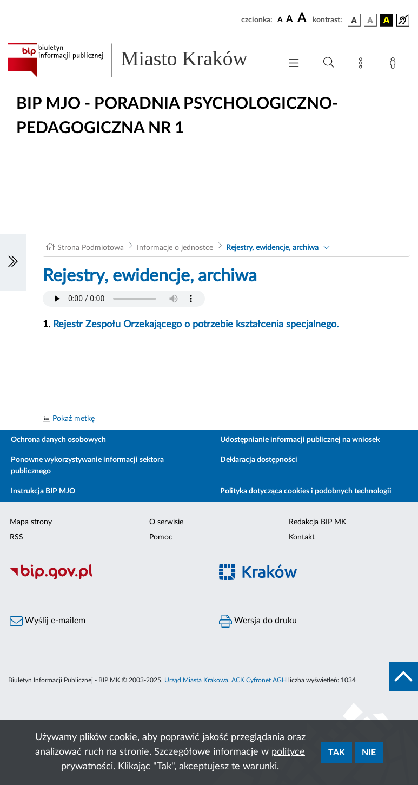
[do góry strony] (403, 676)
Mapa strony (31, 522)
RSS (16, 537)
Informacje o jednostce (175, 248)
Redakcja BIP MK (317, 522)
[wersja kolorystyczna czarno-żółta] (387, 20)
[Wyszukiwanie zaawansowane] (328, 62)
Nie (369, 752)
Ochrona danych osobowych (58, 440)
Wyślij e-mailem (47, 621)
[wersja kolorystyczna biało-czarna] (370, 20)
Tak (336, 752)
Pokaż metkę (73, 419)
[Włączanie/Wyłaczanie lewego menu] (13, 262)
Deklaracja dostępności (258, 460)
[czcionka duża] (303, 18)
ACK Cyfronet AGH (259, 680)
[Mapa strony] (363, 65)
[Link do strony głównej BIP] (138, 60)
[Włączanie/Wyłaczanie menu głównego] (294, 64)
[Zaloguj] (395, 65)
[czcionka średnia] (289, 19)
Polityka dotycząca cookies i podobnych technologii (306, 491)
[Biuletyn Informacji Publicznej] (104, 578)
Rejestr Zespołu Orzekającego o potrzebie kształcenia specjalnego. (196, 324)
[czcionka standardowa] (280, 19)
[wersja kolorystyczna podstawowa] (354, 20)
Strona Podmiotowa (90, 248)
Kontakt (302, 537)
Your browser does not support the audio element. (124, 299)
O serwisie (166, 522)
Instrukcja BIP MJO (43, 491)
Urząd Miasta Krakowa (196, 680)
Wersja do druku (258, 621)
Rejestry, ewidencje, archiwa (272, 248)
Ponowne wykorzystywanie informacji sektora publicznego (87, 465)
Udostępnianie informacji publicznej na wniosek (300, 440)
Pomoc (160, 537)
